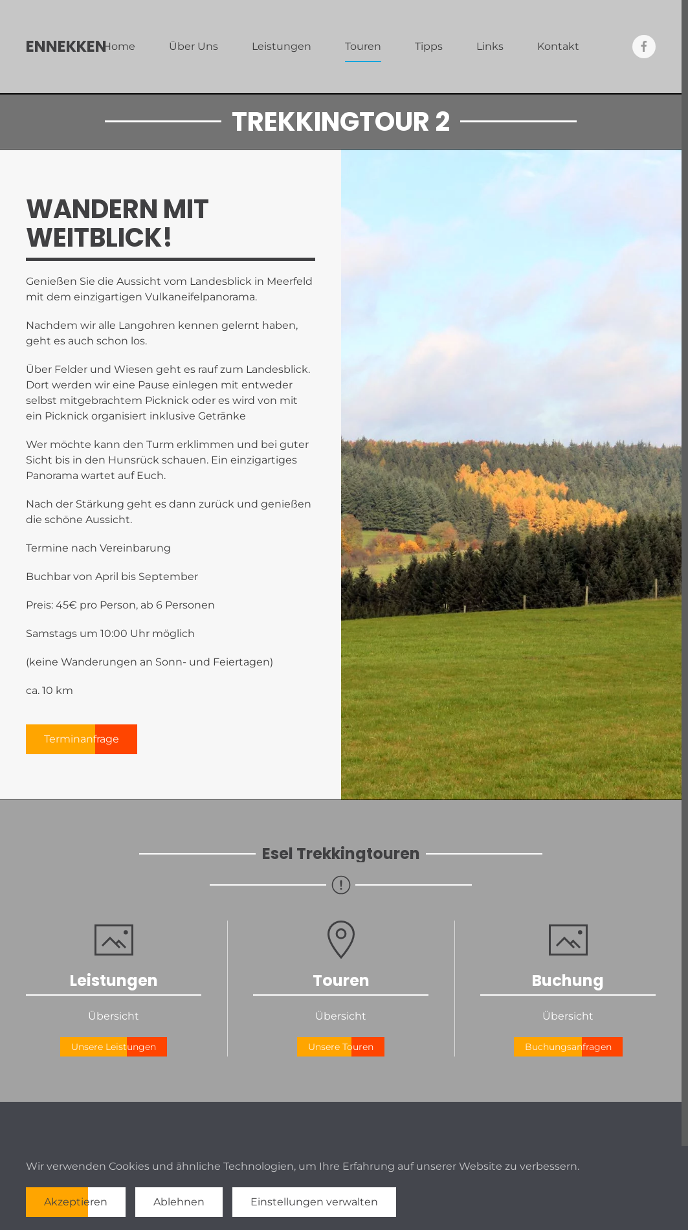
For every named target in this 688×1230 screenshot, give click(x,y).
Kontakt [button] (558, 46)
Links (490, 46)
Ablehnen (179, 1202)
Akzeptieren (75, 1202)
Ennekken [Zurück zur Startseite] (66, 46)
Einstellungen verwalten (314, 1202)
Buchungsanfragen (568, 1047)
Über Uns (193, 46)
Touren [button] (363, 46)
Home (119, 46)
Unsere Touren (340, 1047)
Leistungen (281, 46)
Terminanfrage (81, 739)
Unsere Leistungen (113, 1047)
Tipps (429, 46)
